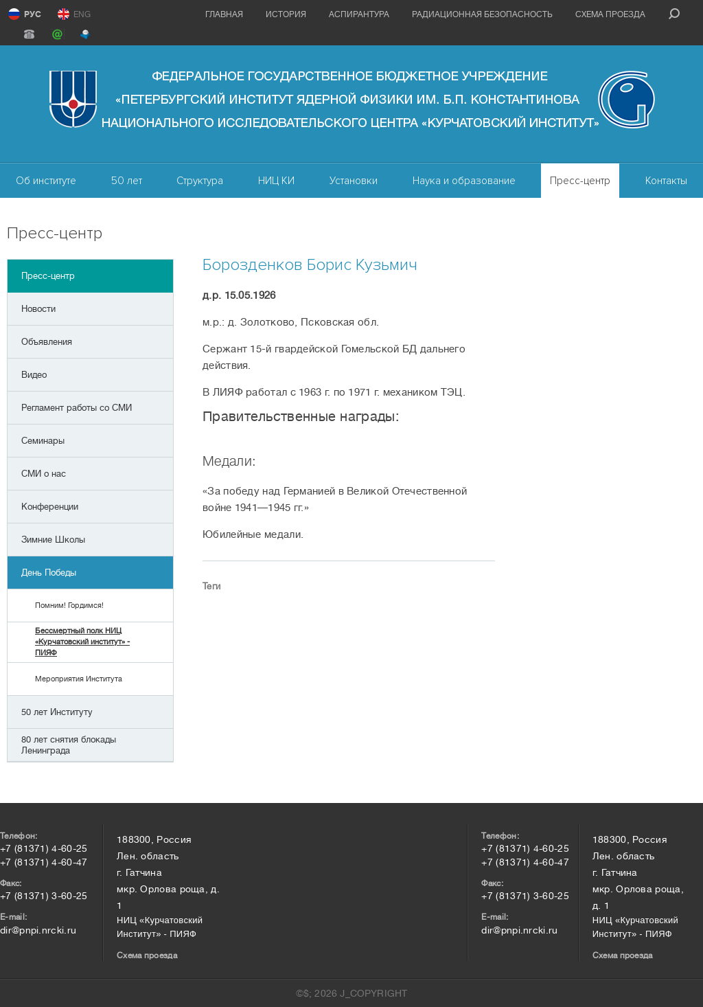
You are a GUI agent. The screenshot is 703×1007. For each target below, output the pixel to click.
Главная (224, 14)
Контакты (666, 180)
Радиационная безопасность (482, 14)
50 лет (126, 180)
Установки (354, 180)
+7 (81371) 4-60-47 (43, 862)
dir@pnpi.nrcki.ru (38, 930)
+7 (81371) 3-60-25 (43, 895)
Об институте (46, 180)
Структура (199, 180)
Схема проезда (610, 14)
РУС (32, 14)
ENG (82, 14)
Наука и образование (464, 180)
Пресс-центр (580, 180)
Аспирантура (359, 14)
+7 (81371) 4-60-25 (43, 848)
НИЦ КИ (276, 180)
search (674, 13)
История (286, 14)
